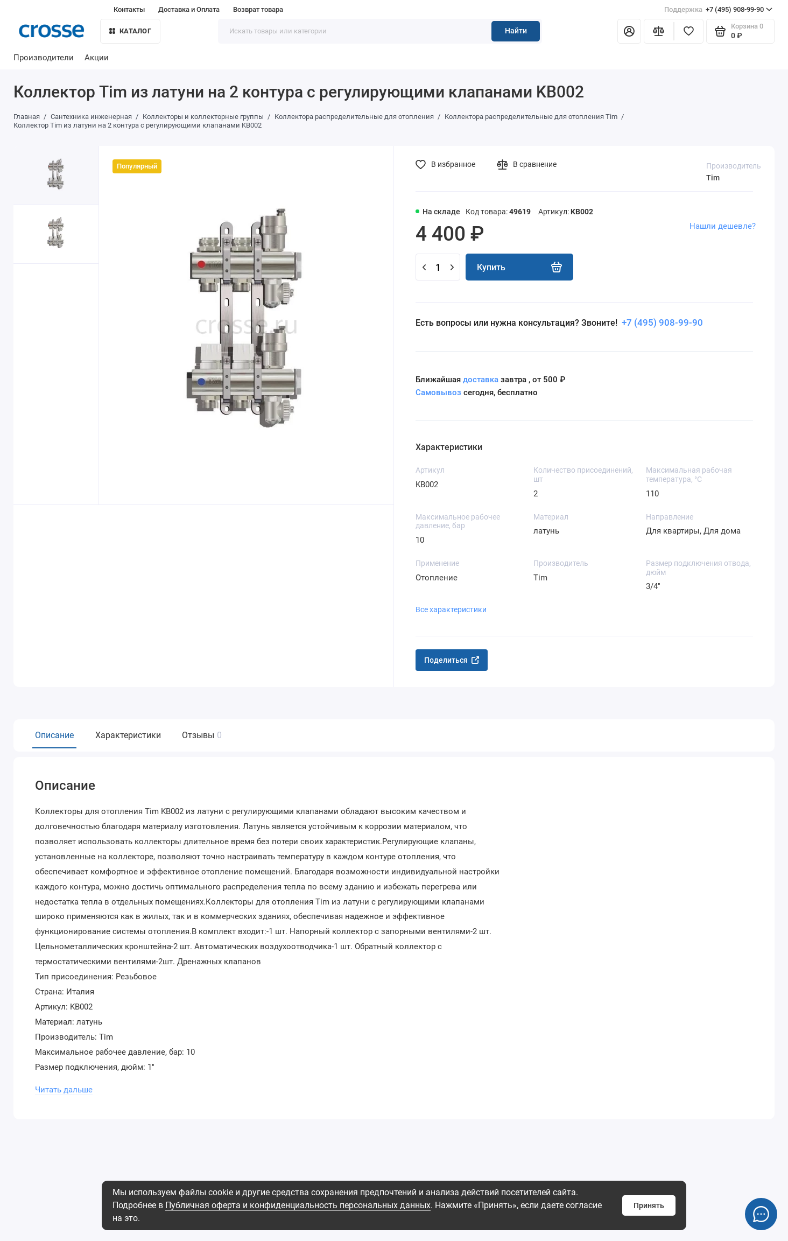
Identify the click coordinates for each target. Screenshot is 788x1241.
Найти (516, 30)
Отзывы (200, 735)
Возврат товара (258, 9)
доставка (480, 379)
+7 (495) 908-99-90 (718, 9)
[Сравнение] (658, 31)
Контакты (129, 9)
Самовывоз (438, 392)
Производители (43, 57)
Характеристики (128, 735)
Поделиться (451, 660)
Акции (97, 57)
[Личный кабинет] (629, 31)
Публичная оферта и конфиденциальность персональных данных (298, 1205)
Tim (713, 177)
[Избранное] (688, 31)
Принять (649, 1205)
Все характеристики (451, 609)
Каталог (130, 31)
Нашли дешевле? (723, 226)
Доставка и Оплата (189, 9)
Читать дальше (63, 1085)
